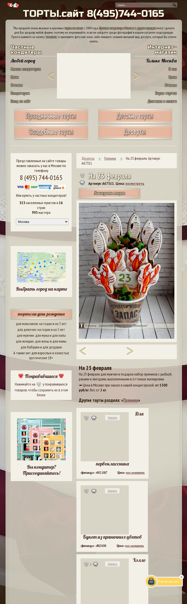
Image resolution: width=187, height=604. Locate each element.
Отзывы (17, 85)
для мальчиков (27, 323)
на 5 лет (61, 323)
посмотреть (134, 183)
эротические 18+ (41, 357)
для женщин (25, 341)
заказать (51, 37)
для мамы (59, 341)
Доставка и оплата (162, 101)
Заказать (112, 418)
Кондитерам (20, 93)
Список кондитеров (26, 69)
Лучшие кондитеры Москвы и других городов (127, 28)
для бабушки (30, 347)
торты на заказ (74, 28)
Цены (15, 77)
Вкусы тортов (166, 93)
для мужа (42, 335)
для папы (59, 335)
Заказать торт (109, 193)
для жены (42, 341)
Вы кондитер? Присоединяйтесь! (41, 470)
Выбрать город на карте (41, 289)
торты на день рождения (41, 314)
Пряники (130, 400)
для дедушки (52, 347)
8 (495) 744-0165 (41, 177)
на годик (45, 323)
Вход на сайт (21, 101)
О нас (172, 69)
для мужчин (25, 335)
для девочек (26, 329)
